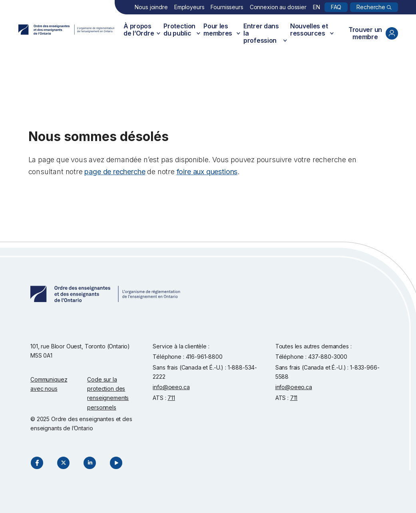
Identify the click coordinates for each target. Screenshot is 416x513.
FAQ (336, 7)
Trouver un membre (373, 33)
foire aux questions (207, 171)
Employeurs (189, 7)
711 (171, 397)
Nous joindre (151, 7)
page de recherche (114, 171)
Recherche (370, 7)
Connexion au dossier (278, 7)
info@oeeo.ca (171, 387)
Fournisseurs (227, 7)
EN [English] (316, 7)
